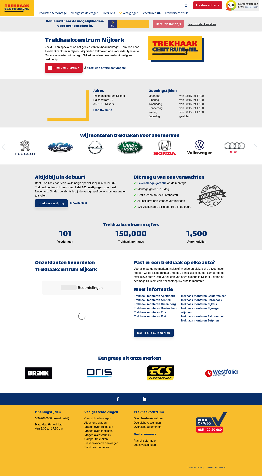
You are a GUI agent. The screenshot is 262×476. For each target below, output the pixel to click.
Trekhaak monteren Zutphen (200, 320)
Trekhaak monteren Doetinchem (155, 308)
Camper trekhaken (96, 436)
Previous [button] (5, 147)
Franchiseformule (145, 438)
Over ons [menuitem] (109, 13)
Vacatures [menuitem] (152, 13)
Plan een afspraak (66, 67)
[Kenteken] (133, 24)
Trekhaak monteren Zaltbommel (202, 316)
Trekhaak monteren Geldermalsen (203, 295)
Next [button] (255, 147)
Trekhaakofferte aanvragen (101, 440)
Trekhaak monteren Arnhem (153, 300)
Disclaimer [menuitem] (191, 465)
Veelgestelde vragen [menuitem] (84, 13)
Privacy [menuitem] (200, 465)
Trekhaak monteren (96, 444)
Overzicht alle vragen (97, 416)
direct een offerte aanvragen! (106, 67)
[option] (25, 148)
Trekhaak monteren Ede (150, 312)
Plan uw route (102, 109)
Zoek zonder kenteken (202, 24)
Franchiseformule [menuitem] (176, 13)
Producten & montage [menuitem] (52, 13)
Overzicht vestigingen (147, 420)
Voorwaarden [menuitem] (220, 465)
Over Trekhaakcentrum (148, 416)
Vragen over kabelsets (98, 428)
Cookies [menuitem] (209, 465)
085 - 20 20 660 (210, 427)
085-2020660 (78, 203)
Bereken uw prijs (168, 24)
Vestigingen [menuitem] (128, 13)
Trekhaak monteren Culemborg (155, 304)
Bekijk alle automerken (153, 332)
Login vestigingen (145, 442)
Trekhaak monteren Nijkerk (199, 304)
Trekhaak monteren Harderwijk (201, 300)
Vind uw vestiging (51, 203)
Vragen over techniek (97, 432)
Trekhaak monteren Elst (150, 316)
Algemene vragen (95, 420)
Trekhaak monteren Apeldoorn (154, 295)
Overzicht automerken (148, 424)
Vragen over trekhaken (98, 424)
